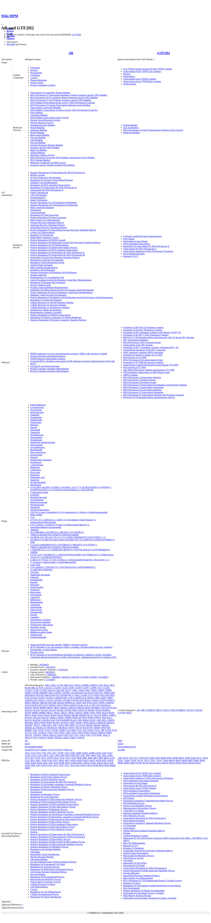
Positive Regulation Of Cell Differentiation (49, 245)
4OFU (104, 760)
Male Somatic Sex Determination (45, 220)
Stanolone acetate (38, 627)
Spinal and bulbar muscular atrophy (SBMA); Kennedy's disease (59, 645)
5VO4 (49, 765)
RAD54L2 (37, 720)
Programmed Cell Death (134, 865)
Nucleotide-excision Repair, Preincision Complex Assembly (150, 898)
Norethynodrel (36, 587)
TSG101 (28, 735)
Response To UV (130, 256)
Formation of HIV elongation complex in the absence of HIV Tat (152, 332)
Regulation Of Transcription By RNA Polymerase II (53, 187)
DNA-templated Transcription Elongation (141, 793)
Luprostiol (35, 597)
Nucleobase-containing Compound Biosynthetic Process (148, 800)
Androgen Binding (38, 130)
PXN (104, 718)
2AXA (40, 755)
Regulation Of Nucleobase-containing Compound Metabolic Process (60, 784)
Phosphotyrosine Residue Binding (45, 849)
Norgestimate (36, 440)
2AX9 (33, 755)
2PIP (62, 755)
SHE (67, 725)
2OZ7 (51, 755)
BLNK (28, 688)
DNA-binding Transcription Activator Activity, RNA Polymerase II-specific (64, 110)
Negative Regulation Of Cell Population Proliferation (54, 205)
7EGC (199, 758)
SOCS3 (78, 727)
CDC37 (67, 690)
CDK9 (94, 690)
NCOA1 (113, 708)
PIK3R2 (75, 715)
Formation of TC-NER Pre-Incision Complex (143, 362)
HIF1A (111, 700)
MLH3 (88, 708)
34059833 (49, 672)
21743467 (50, 679)
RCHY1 (93, 720)
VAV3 (88, 735)
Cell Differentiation (39, 887)
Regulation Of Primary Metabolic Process (48, 787)
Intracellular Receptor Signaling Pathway (48, 227)
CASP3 (78, 688)
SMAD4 (105, 725)
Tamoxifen (35, 432)
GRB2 (97, 698)
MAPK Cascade (37, 175)
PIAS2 (47, 715)
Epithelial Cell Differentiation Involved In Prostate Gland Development (62, 290)
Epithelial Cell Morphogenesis (43, 182)
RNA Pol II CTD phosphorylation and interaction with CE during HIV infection (158, 337)
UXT (71, 735)
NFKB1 (91, 710)
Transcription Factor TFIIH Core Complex (142, 71)
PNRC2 (112, 715)
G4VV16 (52, 750)
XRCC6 (28, 737)
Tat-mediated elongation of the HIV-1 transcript (144, 350)
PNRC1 (105, 715)
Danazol (34, 457)
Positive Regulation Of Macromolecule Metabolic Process (56, 799)
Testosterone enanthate (40, 622)
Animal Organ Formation (41, 265)
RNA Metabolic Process (134, 803)
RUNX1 (56, 722)
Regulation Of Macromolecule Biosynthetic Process (53, 802)
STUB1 (55, 730)
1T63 (44, 753)
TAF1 (97, 730)
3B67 (95, 758)
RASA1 (74, 720)
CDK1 (75, 690)
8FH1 (101, 765)
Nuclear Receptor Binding (42, 857)
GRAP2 (90, 698)
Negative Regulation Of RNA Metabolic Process (52, 812)
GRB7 (103, 698)
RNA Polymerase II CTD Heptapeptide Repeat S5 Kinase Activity (152, 880)
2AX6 (104, 753)
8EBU (196, 760)
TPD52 (86, 732)
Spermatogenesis (37, 197)
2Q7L (43, 758)
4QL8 (105, 763)
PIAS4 (60, 715)
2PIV (88, 755)
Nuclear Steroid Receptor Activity (45, 120)
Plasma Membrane (38, 80)
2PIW (93, 755)
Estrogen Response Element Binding (46, 145)
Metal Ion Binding (38, 150)
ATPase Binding (37, 152)
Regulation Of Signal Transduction (45, 897)
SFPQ (85, 722)
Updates (10, 38)
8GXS (145, 763)
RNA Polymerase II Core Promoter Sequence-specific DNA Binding (60, 100)
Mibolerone (35, 600)
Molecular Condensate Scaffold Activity (48, 162)
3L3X (112, 758)
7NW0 (165, 760)
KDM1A (53, 705)
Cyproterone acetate (39, 492)
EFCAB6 (44, 695)
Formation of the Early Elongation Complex (142, 330)
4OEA (73, 760)
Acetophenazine (37, 447)
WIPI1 (99, 735)
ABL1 (47, 685)
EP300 (64, 695)
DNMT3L (150, 710)
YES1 (35, 737)
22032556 (65, 677)
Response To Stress (131, 883)
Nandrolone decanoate (40, 575)
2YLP (62, 758)
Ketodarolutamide (38, 637)
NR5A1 (79, 713)
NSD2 (99, 713)
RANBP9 (66, 720)
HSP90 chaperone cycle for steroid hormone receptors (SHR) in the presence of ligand (68, 353)
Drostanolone (36, 437)
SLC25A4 (80, 725)
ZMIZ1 (66, 737)
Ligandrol (34, 617)
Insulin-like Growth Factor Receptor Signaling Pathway (55, 257)
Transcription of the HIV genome (138, 345)
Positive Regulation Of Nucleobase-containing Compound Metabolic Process (64, 817)
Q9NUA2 (68, 750)
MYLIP (105, 708)
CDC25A (51, 690)
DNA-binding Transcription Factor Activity (49, 117)
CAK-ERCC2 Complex (133, 810)
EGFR (52, 695)
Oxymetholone (37, 500)
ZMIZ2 (73, 737)
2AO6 (98, 753)
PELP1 (28, 715)
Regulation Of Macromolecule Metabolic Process (52, 789)
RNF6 (49, 722)
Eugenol (34, 582)
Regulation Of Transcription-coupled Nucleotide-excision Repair (152, 885)
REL (99, 720)
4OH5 (27, 763)
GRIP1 (110, 698)
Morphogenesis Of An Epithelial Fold (47, 277)
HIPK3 (28, 703)
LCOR (92, 705)
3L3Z (27, 760)
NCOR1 (60, 710)
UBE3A (52, 735)
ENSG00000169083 (34, 747)
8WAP (178, 763)
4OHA (40, 763)
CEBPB (108, 690)
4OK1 (67, 763)
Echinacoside (36, 635)
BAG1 (107, 685)
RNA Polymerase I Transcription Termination (143, 387)
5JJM (27, 765)
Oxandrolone (36, 417)
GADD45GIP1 (60, 698)
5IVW (125, 758)
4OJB (61, 763)
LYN (98, 705)
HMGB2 (44, 703)
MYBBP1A (96, 708)
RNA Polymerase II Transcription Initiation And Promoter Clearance (153, 395)
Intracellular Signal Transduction (45, 854)
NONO (28, 713)
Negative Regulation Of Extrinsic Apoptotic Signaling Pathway (58, 320)
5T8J (38, 765)
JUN (27, 705)
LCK (86, 705)
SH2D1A (93, 722)
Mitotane (34, 425)
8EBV (202, 760)
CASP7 (85, 688)
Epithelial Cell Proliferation (42, 270)
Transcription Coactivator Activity (45, 882)
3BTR (106, 758)
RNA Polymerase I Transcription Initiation (142, 377)
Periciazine (35, 472)
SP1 (91, 727)
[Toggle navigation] (2, 24)
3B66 (89, 758)
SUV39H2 (71, 730)
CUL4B (74, 693)
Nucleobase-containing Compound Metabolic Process (147, 823)
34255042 (50, 667)
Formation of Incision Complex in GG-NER (142, 355)
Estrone (33, 427)
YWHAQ (42, 737)
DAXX (87, 693)
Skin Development (131, 888)
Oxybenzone (36, 462)
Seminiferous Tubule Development (45, 310)
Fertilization (35, 210)
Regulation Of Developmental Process (47, 877)
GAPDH (77, 698)
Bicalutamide (36, 450)
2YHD (50, 758)
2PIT (78, 755)
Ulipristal (34, 577)
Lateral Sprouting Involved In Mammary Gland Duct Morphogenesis (61, 280)
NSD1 (92, 713)
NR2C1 (49, 713)
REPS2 (111, 720)
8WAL (158, 763)
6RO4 (181, 758)
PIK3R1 (67, 715)
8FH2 (106, 765)
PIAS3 (54, 715)
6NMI (163, 758)
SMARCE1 (63, 727)
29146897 (103, 677)
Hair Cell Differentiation (134, 843)
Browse (10, 31)
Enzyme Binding (37, 142)
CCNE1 (36, 690)
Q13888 (121, 750)
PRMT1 (61, 718)
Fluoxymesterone (38, 452)
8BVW (172, 760)
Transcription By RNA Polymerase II (46, 190)
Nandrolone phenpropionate (42, 442)
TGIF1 (50, 732)
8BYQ (179, 760)
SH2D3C (29, 725)
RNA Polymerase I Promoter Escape (139, 380)
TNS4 (80, 732)
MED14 (72, 708)
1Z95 (72, 753)
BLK (112, 685)
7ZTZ (61, 765)
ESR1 (85, 695)
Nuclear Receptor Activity (42, 122)
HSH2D (60, 703)
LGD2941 (34, 495)
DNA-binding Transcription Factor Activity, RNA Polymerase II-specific (62, 102)
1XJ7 (54, 753)
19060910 (51, 674)
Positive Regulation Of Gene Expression (48, 217)
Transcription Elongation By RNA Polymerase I (144, 818)
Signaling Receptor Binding (42, 125)
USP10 (60, 735)
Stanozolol (35, 507)
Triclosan (34, 572)
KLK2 (81, 705)
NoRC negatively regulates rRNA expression (143, 352)
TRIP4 (109, 732)
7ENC (120, 760)
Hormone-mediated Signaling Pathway (140, 813)
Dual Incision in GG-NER (134, 357)
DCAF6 (95, 693)
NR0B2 (42, 713)
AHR (65, 685)
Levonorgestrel (37, 407)
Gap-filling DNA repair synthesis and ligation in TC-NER (149, 370)
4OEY (86, 760)
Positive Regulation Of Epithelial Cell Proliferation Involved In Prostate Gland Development (71, 297)
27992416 (62, 669)
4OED (80, 760)
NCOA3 (36, 710)
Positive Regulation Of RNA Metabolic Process (51, 829)
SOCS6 (85, 727)
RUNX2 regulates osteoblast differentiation (49, 368)
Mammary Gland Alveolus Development (48, 295)
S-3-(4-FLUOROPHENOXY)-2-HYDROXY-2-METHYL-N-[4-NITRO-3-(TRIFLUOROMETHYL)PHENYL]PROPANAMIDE (63, 546)
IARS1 (79, 703)
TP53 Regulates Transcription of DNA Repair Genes (146, 372)
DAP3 (81, 693)
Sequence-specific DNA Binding (44, 147)
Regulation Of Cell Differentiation (45, 892)
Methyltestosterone (38, 502)
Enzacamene (36, 595)
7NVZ (159, 760)
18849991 (56, 677)
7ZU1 (66, 765)
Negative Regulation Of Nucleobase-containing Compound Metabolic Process (65, 814)
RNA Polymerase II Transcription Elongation (143, 392)
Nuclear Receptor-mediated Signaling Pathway (144, 830)
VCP (94, 735)
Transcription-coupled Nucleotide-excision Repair (145, 795)
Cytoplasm (35, 75)
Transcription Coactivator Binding (45, 107)
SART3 (72, 722)
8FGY (84, 765)
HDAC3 (96, 700)
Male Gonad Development (42, 207)
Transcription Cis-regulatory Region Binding (50, 92)
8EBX (127, 763)
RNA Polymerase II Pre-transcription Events (143, 360)
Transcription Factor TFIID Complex (139, 79)
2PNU (110, 755)
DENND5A (30, 695)
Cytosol (33, 77)
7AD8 (187, 758)
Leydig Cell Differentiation (42, 232)
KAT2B (32, 705)
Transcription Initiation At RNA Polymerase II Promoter (148, 251)
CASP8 (92, 688)
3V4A (49, 760)
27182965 (84, 677)
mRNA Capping (130, 375)
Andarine (34, 530)
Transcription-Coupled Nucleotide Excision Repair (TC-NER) (150, 365)
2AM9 (78, 753)
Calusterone (35, 470)
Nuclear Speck (36, 82)
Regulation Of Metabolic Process (45, 794)
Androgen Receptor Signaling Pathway (47, 225)
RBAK (86, 720)
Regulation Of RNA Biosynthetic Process (48, 777)
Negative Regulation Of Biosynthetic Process (50, 839)
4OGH (110, 760)
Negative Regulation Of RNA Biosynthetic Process (53, 807)
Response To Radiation (133, 848)
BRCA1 (35, 688)
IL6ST (95, 703)
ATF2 (100, 685)
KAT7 (45, 705)
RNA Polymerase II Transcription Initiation (142, 390)
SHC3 (55, 725)
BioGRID (11, 44)
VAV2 (82, 735)
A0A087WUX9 (32, 750)
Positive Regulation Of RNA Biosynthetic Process (52, 827)
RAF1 (53, 720)
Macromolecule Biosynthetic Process (139, 808)
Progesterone (36, 410)
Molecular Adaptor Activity (42, 155)
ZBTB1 (50, 737)
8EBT (190, 760)
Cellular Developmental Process (44, 894)
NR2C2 (57, 713)
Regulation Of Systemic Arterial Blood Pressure (51, 180)
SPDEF (97, 727)
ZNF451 (81, 737)
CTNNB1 (66, 693)
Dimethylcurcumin (38, 497)
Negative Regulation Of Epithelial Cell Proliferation (53, 272)
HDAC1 (88, 700)
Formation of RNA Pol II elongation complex (143, 327)
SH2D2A (110, 722)
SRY (35, 730)
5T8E (32, 765)
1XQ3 (67, 753)
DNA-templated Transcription (136, 244)
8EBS (184, 760)
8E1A (78, 765)
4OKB (74, 763)
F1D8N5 (43, 750)
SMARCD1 (52, 727)
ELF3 (58, 695)
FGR (107, 695)
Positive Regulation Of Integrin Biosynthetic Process (53, 247)
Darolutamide (36, 612)
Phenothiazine (36, 602)
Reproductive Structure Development (46, 260)
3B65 (84, 758)
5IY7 (136, 758)
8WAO (172, 763)
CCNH (43, 690)
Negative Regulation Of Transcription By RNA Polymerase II (57, 172)
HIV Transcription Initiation (135, 340)
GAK (70, 698)
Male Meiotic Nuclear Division (137, 895)
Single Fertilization (38, 200)
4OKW (86, 763)
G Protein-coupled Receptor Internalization (142, 236)
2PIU (82, 755)
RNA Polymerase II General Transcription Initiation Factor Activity (153, 130)
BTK (41, 688)
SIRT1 (72, 725)
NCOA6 (52, 710)
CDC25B (60, 690)
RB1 (80, 720)
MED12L (64, 708)
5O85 (151, 758)
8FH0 (95, 765)
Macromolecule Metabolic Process (45, 879)
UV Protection (129, 825)
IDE (84, 703)
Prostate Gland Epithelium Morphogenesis (49, 287)
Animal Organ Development (135, 853)
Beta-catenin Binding (39, 135)
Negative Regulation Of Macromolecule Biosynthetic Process (57, 842)
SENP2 (79, 722)
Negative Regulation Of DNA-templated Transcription (54, 804)
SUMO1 (62, 730)
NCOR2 (68, 710)
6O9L (169, 758)
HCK (81, 700)
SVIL (79, 730)
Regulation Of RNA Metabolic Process (47, 779)
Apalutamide (36, 607)
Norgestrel (35, 590)
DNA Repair (128, 239)
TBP (102, 730)
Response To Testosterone (41, 235)
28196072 (93, 677)
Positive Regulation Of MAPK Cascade (48, 240)
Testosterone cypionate (40, 620)
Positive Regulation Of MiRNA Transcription (50, 315)
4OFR (98, 760)
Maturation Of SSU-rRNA (135, 863)
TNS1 (74, 732)
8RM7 (27, 768)
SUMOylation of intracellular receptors (47, 358)
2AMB (91, 753)
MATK (36, 708)
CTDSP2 (57, 693)
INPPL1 (102, 703)
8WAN (165, 763)
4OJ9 (56, 763)
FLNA (27, 698)
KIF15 (60, 705)
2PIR (72, 755)
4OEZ (92, 760)
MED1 (57, 708)
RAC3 (109, 718)
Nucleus (34, 70)
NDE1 (75, 710)
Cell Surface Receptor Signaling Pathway (48, 872)
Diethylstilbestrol (38, 405)
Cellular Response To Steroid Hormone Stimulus (52, 302)
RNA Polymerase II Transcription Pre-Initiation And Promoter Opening (155, 385)
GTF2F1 (41, 700)
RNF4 (43, 722)
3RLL (38, 760)
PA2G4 (105, 713)
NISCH (98, 710)
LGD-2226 (35, 565)
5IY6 (131, 758)
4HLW (62, 760)
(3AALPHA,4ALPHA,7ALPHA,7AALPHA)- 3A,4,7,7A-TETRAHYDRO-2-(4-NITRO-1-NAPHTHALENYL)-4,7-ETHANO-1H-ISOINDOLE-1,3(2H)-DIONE (71, 488)
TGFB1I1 (42, 732)
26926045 (43, 664)
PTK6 (90, 718)
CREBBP (43, 693)
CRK (50, 693)
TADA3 (90, 730)
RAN (58, 720)
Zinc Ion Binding (38, 137)
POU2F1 (29, 718)
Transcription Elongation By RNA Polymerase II (145, 868)
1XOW (60, 753)
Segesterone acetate (39, 630)
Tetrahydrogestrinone (39, 510)
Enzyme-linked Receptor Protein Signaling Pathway (53, 862)
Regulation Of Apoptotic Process (45, 867)
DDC (112, 693)
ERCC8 (174, 710)
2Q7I (27, 758)
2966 (120, 741)
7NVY (153, 760)
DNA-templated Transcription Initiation (140, 781)
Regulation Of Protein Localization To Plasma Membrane (55, 317)
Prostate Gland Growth (40, 285)
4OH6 (33, 763)
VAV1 (77, 735)
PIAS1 (41, 715)
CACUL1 (48, 688)
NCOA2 (28, 710)
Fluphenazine (36, 420)
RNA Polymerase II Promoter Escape (139, 382)
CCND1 (28, 690)
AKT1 (71, 685)
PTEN (84, 718)
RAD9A (46, 720)
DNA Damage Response (134, 254)
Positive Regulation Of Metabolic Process (48, 809)
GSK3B (28, 700)
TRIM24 (101, 732)
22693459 (75, 677)
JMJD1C (110, 703)
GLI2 (83, 698)
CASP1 (71, 688)
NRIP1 (86, 713)
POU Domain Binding (40, 160)
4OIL (45, 763)
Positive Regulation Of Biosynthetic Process (50, 822)
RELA (105, 720)
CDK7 (87, 690)
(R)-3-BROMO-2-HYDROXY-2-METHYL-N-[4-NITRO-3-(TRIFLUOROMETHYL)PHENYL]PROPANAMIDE (57, 533)
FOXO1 (50, 698)
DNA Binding (36, 112)
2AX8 (27, 755)
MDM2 (43, 708)
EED (38, 695)
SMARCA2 (30, 727)
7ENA (205, 758)
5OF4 (157, 758)
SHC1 (49, 725)
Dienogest (34, 585)
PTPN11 (97, 718)
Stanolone (34, 480)
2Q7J (32, 758)
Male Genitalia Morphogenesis (44, 267)
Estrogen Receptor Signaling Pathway (47, 222)
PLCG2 (97, 715)
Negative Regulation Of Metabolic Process (49, 847)
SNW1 (72, 727)
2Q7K (37, 758)
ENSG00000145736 (127, 747)
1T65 (49, 753)
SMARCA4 (41, 727)
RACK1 (28, 720)
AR (71, 53)
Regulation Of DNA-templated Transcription (50, 185)
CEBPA (100, 690)
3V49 (43, 760)
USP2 (65, 735)
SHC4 (61, 725)
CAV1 (99, 688)
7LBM (127, 760)
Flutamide (34, 415)
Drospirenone (36, 455)
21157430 (76, 34)
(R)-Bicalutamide (38, 482)
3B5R (78, 758)
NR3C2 (71, 713)
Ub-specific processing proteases (45, 366)
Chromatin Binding (39, 115)
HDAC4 (104, 700)
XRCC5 (106, 735)
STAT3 (48, 730)
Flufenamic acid (37, 477)
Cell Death (128, 860)
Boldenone (35, 467)
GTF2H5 (122, 713)
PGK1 (34, 715)
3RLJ (32, 760)
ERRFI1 (182, 710)
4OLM (100, 763)
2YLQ (68, 758)
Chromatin (35, 67)
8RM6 (113, 765)
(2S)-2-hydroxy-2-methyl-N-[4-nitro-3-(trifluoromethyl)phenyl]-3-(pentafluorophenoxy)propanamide (60, 526)
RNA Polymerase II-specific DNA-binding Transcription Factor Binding (62, 157)
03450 (120, 744)
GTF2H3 (75, 700)
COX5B (34, 693)
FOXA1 (34, 698)
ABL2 (53, 685)
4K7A (67, 760)
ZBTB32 (58, 737)
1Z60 (120, 758)
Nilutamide (35, 430)
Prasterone (35, 475)
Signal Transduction (39, 192)
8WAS (198, 763)
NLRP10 (106, 710)
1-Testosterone (36, 465)
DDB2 (107, 693)
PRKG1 (53, 718)
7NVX (146, 760)
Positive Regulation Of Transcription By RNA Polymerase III (57, 255)
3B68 (100, 758)
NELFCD (82, 710)
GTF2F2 (49, 700)
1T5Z (38, 753)
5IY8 (141, 758)
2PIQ (67, 755)
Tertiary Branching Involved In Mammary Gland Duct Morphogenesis (61, 292)
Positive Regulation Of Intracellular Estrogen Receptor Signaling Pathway (63, 230)
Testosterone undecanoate (41, 625)
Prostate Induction (38, 275)
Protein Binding (37, 132)
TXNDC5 (37, 735)
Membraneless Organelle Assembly (46, 312)
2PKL (104, 755)
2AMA (85, 753)
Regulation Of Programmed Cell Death (47, 864)
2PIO (57, 755)
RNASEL (29, 722)
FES (102, 695)
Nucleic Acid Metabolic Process (137, 805)
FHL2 (112, 695)
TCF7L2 (28, 732)
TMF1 (62, 732)
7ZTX (55, 765)
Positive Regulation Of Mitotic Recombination (144, 890)
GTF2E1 (190, 710)
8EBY (133, 763)
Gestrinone (35, 605)
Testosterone (36, 422)
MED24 (80, 708)
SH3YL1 (37, 725)
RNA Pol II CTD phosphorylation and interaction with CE (149, 397)
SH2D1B (102, 722)
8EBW (121, 763)
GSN (34, 700)
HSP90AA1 (70, 703)
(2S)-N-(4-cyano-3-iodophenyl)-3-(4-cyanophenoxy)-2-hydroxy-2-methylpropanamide (69, 512)
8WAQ (185, 763)
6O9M (175, 758)
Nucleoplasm (36, 72)
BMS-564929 (36, 515)
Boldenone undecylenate (41, 632)
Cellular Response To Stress (42, 884)
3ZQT (55, 760)
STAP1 (41, 730)
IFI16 (89, 703)
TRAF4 (93, 732)
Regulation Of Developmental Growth (47, 262)
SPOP (103, 727)
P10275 (59, 750)
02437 (27, 744)
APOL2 (77, 685)
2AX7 (109, 753)
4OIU (50, 763)
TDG (35, 732)
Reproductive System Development (46, 300)
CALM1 (57, 688)
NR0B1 (35, 713)
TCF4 (114, 730)
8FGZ (90, 765)
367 (26, 741)
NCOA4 (44, 710)
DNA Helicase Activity (133, 858)
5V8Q (43, 765)
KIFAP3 (73, 705)
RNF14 (37, 722)
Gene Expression (37, 212)
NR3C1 (64, 713)
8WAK (152, 763)
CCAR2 (106, 688)
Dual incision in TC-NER (134, 367)
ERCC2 (71, 695)
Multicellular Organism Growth (44, 237)
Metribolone (35, 485)
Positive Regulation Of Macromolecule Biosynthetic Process (57, 819)
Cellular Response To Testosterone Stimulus (49, 307)
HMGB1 (35, 703)
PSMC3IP (76, 718)
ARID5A (94, 685)
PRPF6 (68, 718)
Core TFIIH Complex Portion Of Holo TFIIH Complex (147, 69)
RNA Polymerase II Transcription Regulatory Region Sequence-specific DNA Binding (68, 95)
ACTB (60, 685)
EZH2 (97, 695)
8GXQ (139, 763)
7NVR (133, 760)
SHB (44, 725)
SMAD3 (97, 725)
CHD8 (28, 693)
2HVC (46, 755)
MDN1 (50, 708)
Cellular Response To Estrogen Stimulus (48, 305)
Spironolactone (37, 412)
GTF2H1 (58, 700)
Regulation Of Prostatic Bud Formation (47, 282)
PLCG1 (90, 715)
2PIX (99, 755)
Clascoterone (36, 610)
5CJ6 (111, 763)
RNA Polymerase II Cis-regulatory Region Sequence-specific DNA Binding (64, 97)
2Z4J (73, 758)
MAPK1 (28, 708)
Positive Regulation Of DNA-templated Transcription (54, 250)
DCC (101, 693)
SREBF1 (29, 730)
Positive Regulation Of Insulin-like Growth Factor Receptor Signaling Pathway (65, 242)
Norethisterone (37, 435)
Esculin (33, 615)
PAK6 (111, 713)
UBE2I (45, 735)
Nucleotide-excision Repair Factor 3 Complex (143, 893)
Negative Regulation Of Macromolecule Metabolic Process (56, 844)
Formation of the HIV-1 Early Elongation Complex (145, 335)
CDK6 (81, 690)
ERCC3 (78, 695)
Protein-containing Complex (43, 85)
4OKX (93, 763)
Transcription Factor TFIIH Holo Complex (142, 81)
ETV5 (91, 695)
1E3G (27, 753)
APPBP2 (85, 685)
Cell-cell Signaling (38, 195)
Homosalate (35, 592)
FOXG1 (42, 698)
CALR (64, 688)
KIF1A (66, 705)
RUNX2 (64, 722)
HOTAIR (52, 703)
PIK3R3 (82, 715)
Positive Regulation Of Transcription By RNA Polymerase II (57, 252)
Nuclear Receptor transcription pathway (48, 356)
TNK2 (68, 732)
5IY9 (146, 758)
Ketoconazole (36, 445)
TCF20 (108, 730)
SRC (109, 727)
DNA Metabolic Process (134, 815)
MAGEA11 (106, 705)
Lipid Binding (36, 140)
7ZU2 (72, 765)
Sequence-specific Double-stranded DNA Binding (52, 165)
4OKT (80, 763)
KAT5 (39, 705)
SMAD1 (89, 725)
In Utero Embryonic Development (45, 177)
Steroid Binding (37, 127)
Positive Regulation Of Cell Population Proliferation (53, 202)
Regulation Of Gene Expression (44, 215)
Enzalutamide (36, 580)
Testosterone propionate (41, 460)
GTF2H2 (163, 53)
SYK (84, 730)
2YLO (56, 758)
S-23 (32, 517)
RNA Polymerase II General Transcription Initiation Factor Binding (60, 105)
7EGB (193, 758)
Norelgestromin (37, 505)
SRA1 (129, 713)
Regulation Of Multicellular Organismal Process (51, 869)
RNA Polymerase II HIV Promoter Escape (142, 342)
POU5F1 (46, 718)
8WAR (191, 763)
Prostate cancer (37, 652)
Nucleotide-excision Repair (135, 241)
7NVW (140, 760)
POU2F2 (37, 718)
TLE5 (56, 732)
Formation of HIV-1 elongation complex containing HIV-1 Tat (150, 347)
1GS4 (32, 753)
